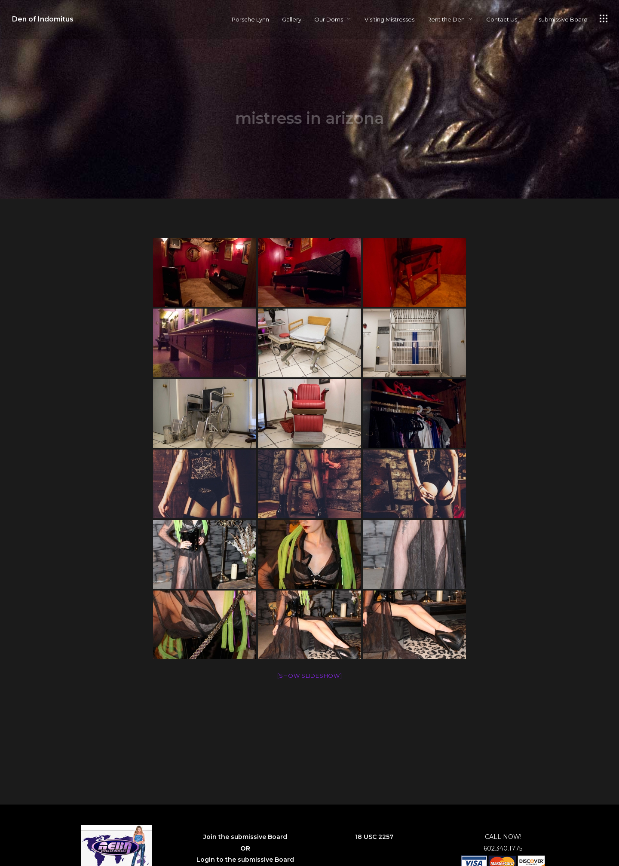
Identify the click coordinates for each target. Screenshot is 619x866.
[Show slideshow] (309, 675)
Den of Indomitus (43, 19)
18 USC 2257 (374, 837)
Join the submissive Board (245, 837)
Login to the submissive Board (245, 859)
